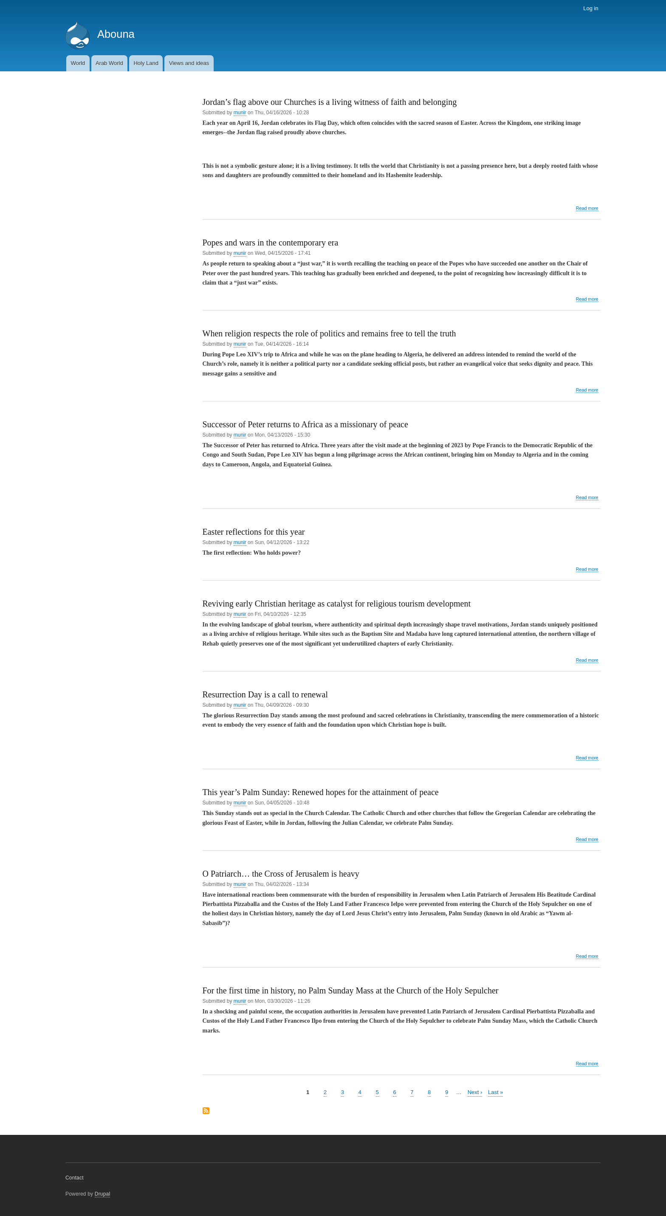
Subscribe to (206, 1111)
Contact (74, 1178)
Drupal (102, 1194)
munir (240, 113)
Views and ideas (189, 63)
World (78, 63)
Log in (590, 8)
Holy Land (145, 63)
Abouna (116, 34)
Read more (587, 208)
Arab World (109, 63)
